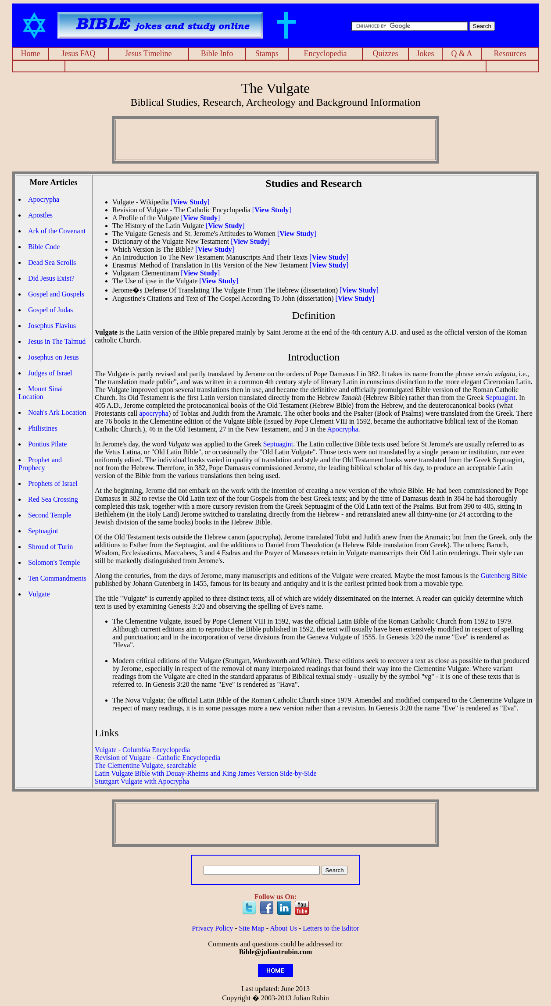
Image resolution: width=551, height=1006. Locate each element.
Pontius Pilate (47, 444)
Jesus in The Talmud (57, 341)
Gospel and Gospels (56, 294)
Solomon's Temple (54, 562)
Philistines (42, 428)
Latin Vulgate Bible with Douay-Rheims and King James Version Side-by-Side (206, 773)
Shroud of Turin (50, 546)
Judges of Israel (50, 373)
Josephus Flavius (52, 325)
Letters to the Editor (331, 928)
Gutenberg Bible (503, 575)
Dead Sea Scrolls (52, 262)
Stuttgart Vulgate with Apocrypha (142, 781)
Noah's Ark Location (57, 412)
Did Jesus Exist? (51, 278)
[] (190, 202)
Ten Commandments (57, 578)
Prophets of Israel (53, 483)
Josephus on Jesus (53, 357)
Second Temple (50, 515)
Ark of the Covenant (57, 231)
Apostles (40, 215)
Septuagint (43, 531)
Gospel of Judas (50, 310)
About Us (283, 928)
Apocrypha (43, 199)
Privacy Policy (212, 928)
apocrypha (153, 413)
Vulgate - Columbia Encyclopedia (142, 749)
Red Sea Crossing (53, 499)
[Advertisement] (275, 66)
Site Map (251, 928)
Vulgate (39, 594)
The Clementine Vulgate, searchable (146, 765)
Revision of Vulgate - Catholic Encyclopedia (157, 757)
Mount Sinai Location (40, 392)
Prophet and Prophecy (40, 463)
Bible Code (44, 246)
